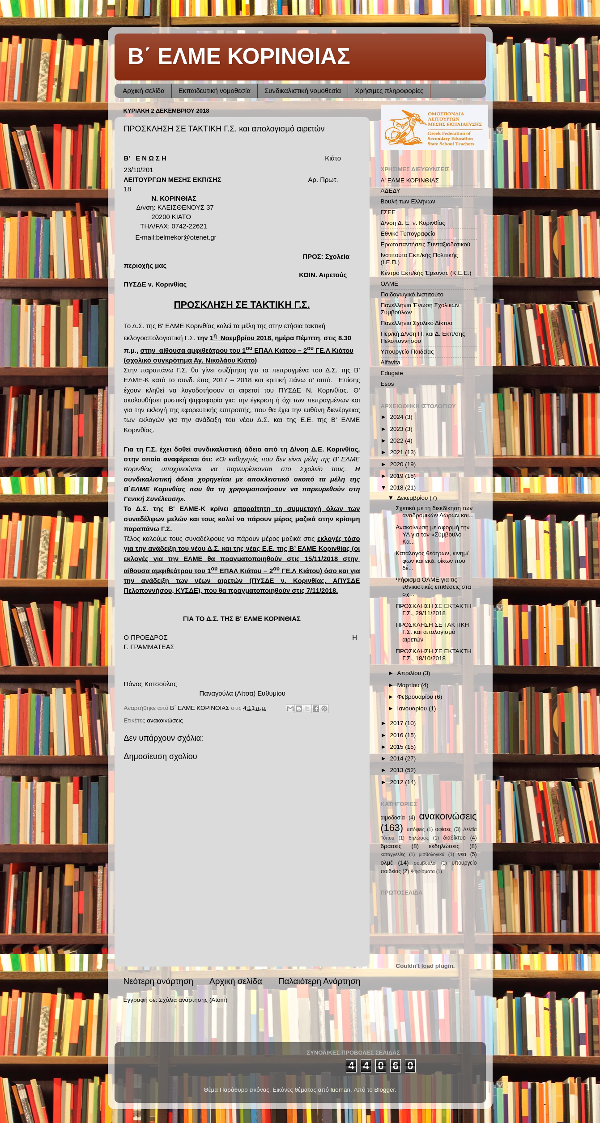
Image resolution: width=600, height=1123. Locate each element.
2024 (397, 417)
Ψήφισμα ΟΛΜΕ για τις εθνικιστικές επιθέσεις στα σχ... (433, 586)
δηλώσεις (419, 837)
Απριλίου (410, 673)
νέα (462, 854)
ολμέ (387, 862)
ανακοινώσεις (165, 720)
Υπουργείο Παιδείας (407, 351)
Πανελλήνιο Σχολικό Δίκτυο (417, 323)
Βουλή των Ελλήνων (408, 201)
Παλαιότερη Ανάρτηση (319, 981)
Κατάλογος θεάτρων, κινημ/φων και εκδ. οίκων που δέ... (432, 560)
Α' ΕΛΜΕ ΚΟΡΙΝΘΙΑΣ (410, 180)
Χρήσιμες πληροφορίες (389, 90)
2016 (397, 735)
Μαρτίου (409, 685)
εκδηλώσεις (444, 846)
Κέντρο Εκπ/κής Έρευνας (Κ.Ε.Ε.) (426, 273)
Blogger (384, 1089)
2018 (397, 487)
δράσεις (391, 846)
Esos (387, 383)
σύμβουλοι (425, 862)
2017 (397, 723)
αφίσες (443, 829)
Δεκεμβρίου (413, 497)
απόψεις (416, 829)
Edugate (392, 373)
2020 (397, 464)
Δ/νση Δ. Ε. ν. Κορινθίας (413, 223)
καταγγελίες (393, 854)
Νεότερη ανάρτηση (158, 981)
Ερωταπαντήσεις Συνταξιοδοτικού (426, 244)
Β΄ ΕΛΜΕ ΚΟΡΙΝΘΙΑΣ (239, 56)
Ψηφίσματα (423, 871)
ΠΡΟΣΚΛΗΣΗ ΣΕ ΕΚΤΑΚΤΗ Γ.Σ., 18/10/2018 (434, 655)
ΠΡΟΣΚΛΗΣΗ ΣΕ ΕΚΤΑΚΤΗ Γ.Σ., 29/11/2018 (434, 609)
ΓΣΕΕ (388, 212)
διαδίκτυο (454, 838)
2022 (397, 440)
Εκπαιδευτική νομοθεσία (215, 90)
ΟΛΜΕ (390, 283)
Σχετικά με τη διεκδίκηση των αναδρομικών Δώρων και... (435, 512)
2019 (397, 476)
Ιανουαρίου (413, 708)
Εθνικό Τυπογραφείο (408, 233)
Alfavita (390, 362)
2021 (397, 452)
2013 (397, 770)
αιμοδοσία (393, 818)
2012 (397, 782)
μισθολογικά (432, 854)
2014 (397, 758)
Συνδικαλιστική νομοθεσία (302, 90)
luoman (340, 1089)
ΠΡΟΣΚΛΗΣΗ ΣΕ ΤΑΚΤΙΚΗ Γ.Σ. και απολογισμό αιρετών (432, 631)
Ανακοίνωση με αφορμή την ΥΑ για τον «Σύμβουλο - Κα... (432, 534)
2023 (397, 429)
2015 (397, 746)
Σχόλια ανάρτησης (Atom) (193, 999)
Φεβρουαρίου (416, 696)
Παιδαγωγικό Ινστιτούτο (412, 294)
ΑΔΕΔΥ (390, 190)
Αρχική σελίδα (144, 90)
